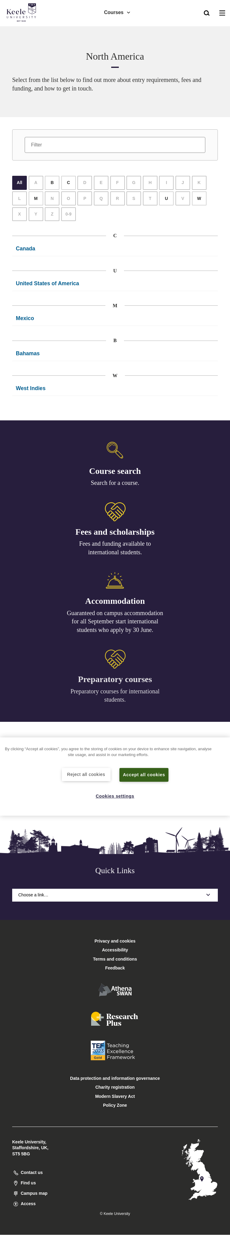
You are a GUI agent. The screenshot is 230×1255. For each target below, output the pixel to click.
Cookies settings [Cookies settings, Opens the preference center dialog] (115, 796)
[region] (115, 776)
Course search (115, 471)
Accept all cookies (144, 774)
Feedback (115, 967)
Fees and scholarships (115, 532)
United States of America (47, 283)
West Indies (30, 388)
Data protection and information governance (115, 1078)
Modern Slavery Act (115, 1096)
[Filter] (115, 145)
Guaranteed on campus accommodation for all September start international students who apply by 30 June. (115, 623)
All (19, 182)
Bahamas (28, 353)
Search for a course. (115, 483)
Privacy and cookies (115, 941)
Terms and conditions (115, 959)
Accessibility (115, 949)
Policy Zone (115, 1105)
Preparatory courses (115, 683)
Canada (25, 248)
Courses (117, 12)
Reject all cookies (86, 774)
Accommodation (115, 603)
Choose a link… (115, 895)
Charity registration (115, 1087)
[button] (206, 12)
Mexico (25, 318)
